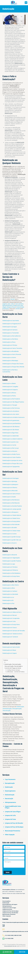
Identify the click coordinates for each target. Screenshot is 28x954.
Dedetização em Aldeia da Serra (11, 612)
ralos (12, 304)
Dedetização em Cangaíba (10, 386)
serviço (13, 299)
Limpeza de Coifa (10, 815)
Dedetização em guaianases (10, 420)
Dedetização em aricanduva (10, 411)
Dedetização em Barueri (9, 615)
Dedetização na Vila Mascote (11, 503)
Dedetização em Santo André (11, 647)
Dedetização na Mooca (9, 393)
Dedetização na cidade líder (10, 436)
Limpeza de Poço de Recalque (14, 827)
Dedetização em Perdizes (9, 567)
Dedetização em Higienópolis (11, 558)
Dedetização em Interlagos (10, 478)
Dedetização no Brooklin (9, 527)
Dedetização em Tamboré (10, 637)
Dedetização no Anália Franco (11, 454)
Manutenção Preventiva (12, 831)
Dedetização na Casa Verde (10, 320)
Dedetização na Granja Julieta (11, 521)
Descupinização (17, 708)
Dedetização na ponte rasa (10, 442)
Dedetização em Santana (9, 330)
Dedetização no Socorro (9, 543)
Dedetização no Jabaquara (10, 484)
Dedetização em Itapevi (9, 653)
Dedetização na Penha (9, 396)
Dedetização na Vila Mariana (10, 500)
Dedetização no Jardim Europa (11, 537)
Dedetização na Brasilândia (10, 351)
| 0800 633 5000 (17, 935)
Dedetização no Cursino (9, 534)
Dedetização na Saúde (9, 497)
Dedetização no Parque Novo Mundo (13, 367)
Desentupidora (6, 901)
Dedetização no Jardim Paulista (11, 561)
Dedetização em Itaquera (10, 389)
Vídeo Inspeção (10, 834)
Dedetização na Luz (8, 597)
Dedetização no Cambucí (9, 591)
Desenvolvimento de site (10, 946)
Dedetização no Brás (8, 588)
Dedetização (20, 706)
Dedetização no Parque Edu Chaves (12, 363)
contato (17, 308)
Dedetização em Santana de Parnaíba (13, 630)
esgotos (4, 304)
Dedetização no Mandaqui (10, 360)
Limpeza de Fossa (10, 819)
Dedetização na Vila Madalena (11, 573)
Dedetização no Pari (8, 603)
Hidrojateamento (10, 802)
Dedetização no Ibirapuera (10, 512)
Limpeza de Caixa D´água (9, 907)
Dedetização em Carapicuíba (10, 618)
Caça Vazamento (10, 779)
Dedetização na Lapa (8, 564)
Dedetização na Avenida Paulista (12, 506)
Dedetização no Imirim (9, 357)
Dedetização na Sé (7, 600)
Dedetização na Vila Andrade (10, 524)
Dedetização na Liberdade (10, 594)
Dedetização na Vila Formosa (11, 408)
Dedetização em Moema (9, 487)
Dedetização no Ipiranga (9, 481)
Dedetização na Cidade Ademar (11, 515)
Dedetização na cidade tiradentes (12, 439)
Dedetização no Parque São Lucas (12, 463)
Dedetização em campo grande (11, 509)
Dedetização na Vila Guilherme (11, 336)
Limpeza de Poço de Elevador (14, 823)
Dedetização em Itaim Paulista (11, 457)
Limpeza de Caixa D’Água (12, 811)
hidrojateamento (7, 305)
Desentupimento (10, 791)
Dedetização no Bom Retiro (10, 585)
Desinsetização (7, 708)
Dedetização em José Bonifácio (11, 423)
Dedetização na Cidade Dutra (11, 518)
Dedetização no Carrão (9, 445)
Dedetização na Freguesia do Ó (11, 323)
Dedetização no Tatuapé (9, 405)
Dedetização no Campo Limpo (11, 530)
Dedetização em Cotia (9, 621)
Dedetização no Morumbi (9, 490)
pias (9, 304)
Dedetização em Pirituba (9, 345)
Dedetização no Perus (8, 342)
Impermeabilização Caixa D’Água (13, 807)
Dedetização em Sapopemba (11, 466)
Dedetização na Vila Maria (10, 339)
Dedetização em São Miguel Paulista (13, 402)
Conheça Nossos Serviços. (13, 670)
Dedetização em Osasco (9, 627)
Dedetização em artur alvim (10, 414)
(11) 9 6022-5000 (9, 935)
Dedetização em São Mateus (10, 426)
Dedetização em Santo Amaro (11, 493)
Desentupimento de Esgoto (9, 904)
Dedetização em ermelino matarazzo (13, 417)
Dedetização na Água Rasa (10, 433)
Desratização (7, 710)
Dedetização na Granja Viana (11, 576)
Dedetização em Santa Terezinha (12, 348)
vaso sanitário (19, 304)
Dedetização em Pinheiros (10, 570)
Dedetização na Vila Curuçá (10, 448)
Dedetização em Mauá (9, 650)
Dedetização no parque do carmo (12, 460)
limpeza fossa (11, 307)
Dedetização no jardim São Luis (11, 540)
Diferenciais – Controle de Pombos (15, 671)
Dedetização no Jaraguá (9, 327)
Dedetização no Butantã (9, 555)
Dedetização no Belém (9, 383)
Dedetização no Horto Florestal (11, 354)
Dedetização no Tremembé (10, 333)
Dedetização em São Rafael (10, 429)
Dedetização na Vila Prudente (11, 399)
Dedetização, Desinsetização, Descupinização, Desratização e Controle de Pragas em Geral (14, 666)
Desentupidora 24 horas (8, 889)
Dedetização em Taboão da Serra (12, 634)
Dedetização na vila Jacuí (9, 451)
